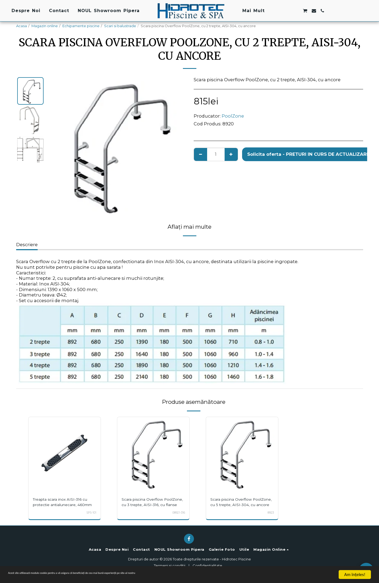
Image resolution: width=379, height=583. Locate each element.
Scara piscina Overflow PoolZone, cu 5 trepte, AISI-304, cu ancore (239, 505)
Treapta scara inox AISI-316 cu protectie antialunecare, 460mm (64, 505)
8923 (270, 518)
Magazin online (44, 26)
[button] (279, 11)
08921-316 (177, 518)
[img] (65, 453)
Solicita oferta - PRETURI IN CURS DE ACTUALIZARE (308, 154)
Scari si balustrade (120, 26)
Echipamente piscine (81, 26)
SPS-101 (90, 518)
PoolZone (233, 116)
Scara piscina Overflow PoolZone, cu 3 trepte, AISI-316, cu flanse (151, 505)
